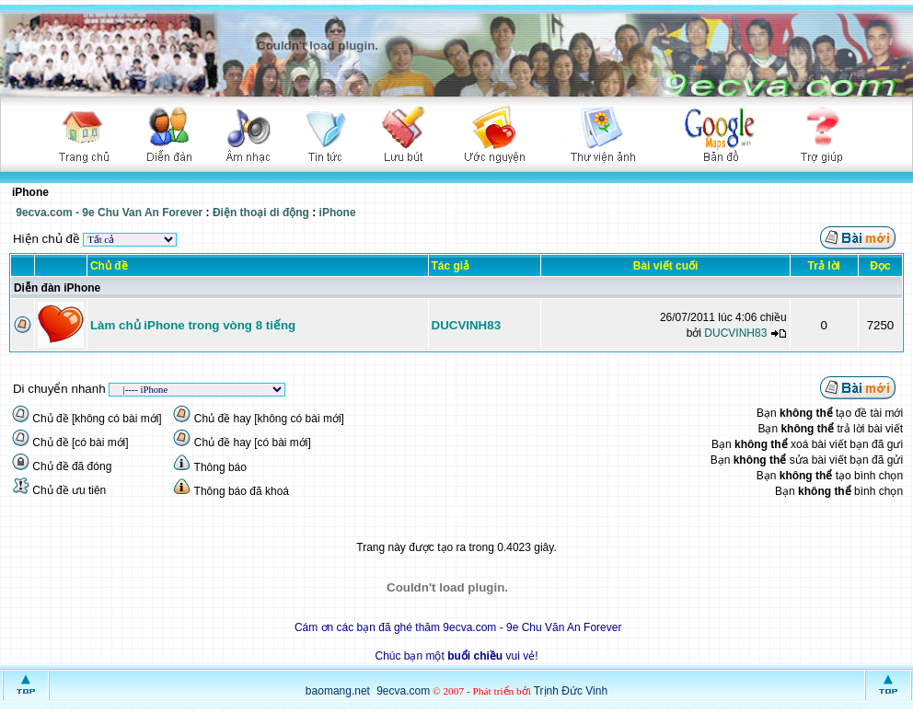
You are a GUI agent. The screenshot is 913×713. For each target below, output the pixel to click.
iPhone (337, 212)
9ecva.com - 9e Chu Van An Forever (109, 212)
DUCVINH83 (467, 325)
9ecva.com (403, 690)
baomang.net (338, 690)
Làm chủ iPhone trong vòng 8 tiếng (192, 325)
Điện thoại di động (261, 212)
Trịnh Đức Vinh (570, 690)
